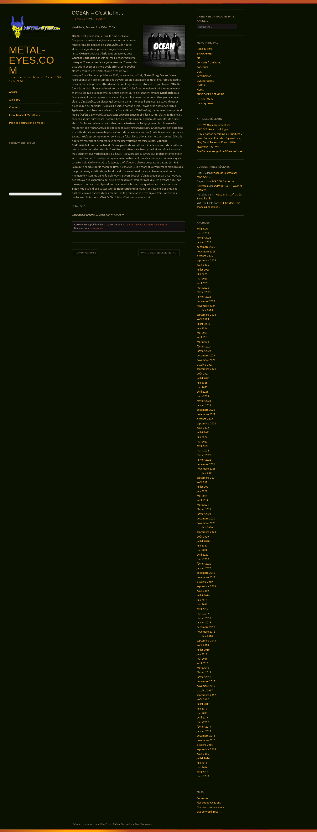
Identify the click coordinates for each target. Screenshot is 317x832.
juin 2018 (202, 654)
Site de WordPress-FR (209, 811)
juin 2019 (202, 600)
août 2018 (203, 645)
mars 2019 (203, 613)
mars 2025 (203, 287)
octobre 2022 (205, 419)
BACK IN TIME (205, 49)
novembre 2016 (206, 740)
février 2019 (204, 618)
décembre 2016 (206, 735)
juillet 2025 (203, 269)
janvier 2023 (204, 405)
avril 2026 (202, 228)
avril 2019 (202, 609)
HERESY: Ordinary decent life (213, 125)
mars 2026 (203, 233)
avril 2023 (202, 391)
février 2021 (204, 509)
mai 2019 (202, 604)
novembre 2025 (206, 251)
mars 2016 (203, 776)
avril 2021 (202, 500)
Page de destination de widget (27, 122)
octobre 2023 (205, 364)
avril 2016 (202, 772)
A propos (14, 99)
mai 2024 (202, 332)
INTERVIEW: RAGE (85, 252)
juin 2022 (202, 437)
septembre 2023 (206, 369)
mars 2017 (203, 722)
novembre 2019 (206, 577)
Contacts (14, 107)
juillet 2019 (203, 595)
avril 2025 (202, 283)
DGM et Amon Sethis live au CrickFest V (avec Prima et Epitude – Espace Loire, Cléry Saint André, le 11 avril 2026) (219, 138)
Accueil (13, 92)
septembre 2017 (206, 695)
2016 (125, 224)
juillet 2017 (203, 704)
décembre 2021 (206, 464)
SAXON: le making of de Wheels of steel (220, 151)
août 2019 (203, 591)
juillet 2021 (203, 486)
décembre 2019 (206, 572)
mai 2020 (202, 550)
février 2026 (204, 237)
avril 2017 (202, 717)
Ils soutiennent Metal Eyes (24, 115)
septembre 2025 (206, 260)
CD (106, 224)
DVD (199, 71)
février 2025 (204, 292)
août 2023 (203, 373)
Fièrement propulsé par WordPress (92, 824)
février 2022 (204, 455)
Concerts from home (209, 62)
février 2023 (204, 400)
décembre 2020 (206, 518)
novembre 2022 (206, 414)
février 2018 (204, 672)
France (143, 224)
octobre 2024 (205, 310)
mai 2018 (202, 658)
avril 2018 (202, 663)
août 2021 (203, 482)
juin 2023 (202, 382)
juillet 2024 (203, 324)
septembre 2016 (206, 749)
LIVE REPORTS (205, 80)
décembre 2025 (206, 247)
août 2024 (203, 319)
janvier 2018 (204, 677)
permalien (98, 228)
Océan (163, 224)
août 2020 (203, 536)
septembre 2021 (206, 477)
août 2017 (203, 699)
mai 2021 (202, 496)
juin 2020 (202, 545)
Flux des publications (209, 802)
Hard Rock (153, 224)
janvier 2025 (204, 296)
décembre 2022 (206, 409)
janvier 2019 (204, 622)
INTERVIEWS (204, 76)
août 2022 (203, 428)
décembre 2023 (206, 355)
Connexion (203, 798)
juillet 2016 (203, 758)
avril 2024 (202, 337)
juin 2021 (202, 491)
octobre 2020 (205, 527)
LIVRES (201, 85)
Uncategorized (205, 103)
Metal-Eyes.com (31, 60)
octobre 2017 (205, 690)
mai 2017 (202, 713)
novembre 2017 (206, 686)
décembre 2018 (206, 627)
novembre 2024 (206, 305)
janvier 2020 (204, 568)
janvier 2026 (204, 242)
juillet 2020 (203, 541)
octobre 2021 (205, 473)
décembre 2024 (206, 301)
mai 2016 (202, 767)
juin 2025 (202, 274)
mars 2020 (203, 559)
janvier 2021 (204, 514)
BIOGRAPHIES (205, 53)
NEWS (200, 89)
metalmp (99, 18)
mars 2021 (203, 504)
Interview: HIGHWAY (208, 146)
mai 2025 (202, 278)
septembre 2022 (206, 423)
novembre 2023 (206, 360)
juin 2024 (202, 328)
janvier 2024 (204, 351)
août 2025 (203, 265)
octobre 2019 (205, 581)
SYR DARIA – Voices (223, 181)
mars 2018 (203, 667)
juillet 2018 (203, 649)
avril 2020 (202, 554)
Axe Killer (134, 224)
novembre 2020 (206, 523)
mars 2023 (203, 396)
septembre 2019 (206, 586)
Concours (202, 67)
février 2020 (204, 563)
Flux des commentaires (210, 807)
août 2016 (203, 754)
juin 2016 (202, 763)
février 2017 (204, 726)
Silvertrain (203, 186)
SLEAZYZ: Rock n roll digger (213, 129)
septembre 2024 (206, 314)
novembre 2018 (206, 631)
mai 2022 (202, 441)
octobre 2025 (205, 256)
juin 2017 (202, 708)
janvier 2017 (204, 731)
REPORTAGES (205, 99)
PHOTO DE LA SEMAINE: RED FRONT (160, 252)
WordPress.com (143, 824)
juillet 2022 (203, 432)
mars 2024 (203, 342)
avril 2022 (202, 446)
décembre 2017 (206, 681)
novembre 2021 (206, 468)
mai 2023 (202, 387)
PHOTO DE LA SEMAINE (210, 94)
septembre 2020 (206, 532)
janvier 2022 (204, 459)
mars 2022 (203, 450)
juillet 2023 (203, 378)
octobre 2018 (205, 636)
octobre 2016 (205, 744)
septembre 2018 (206, 640)
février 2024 (204, 346)
